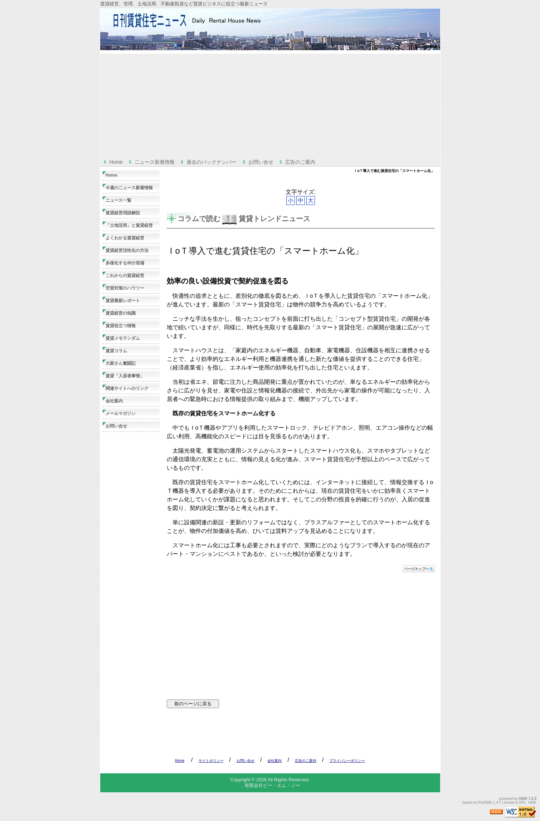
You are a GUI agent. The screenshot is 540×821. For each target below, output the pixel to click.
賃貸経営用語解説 (123, 212)
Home (116, 162)
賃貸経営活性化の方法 (127, 250)
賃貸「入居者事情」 (125, 375)
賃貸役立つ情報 (121, 325)
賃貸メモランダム (123, 338)
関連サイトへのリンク (127, 388)
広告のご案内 (300, 162)
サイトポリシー (211, 761)
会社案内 (114, 401)
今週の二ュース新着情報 (129, 187)
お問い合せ (260, 162)
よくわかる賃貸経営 (125, 237)
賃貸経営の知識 (121, 313)
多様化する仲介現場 (125, 263)
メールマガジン (121, 413)
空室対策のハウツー (125, 288)
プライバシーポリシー (347, 761)
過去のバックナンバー (211, 162)
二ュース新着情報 (155, 162)
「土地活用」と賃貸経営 (129, 225)
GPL (522, 803)
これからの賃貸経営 (125, 275)
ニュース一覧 (118, 200)
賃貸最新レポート (123, 300)
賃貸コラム (116, 350)
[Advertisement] (270, 104)
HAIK (523, 799)
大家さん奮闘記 (121, 363)
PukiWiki (485, 803)
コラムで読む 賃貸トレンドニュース (243, 219)
